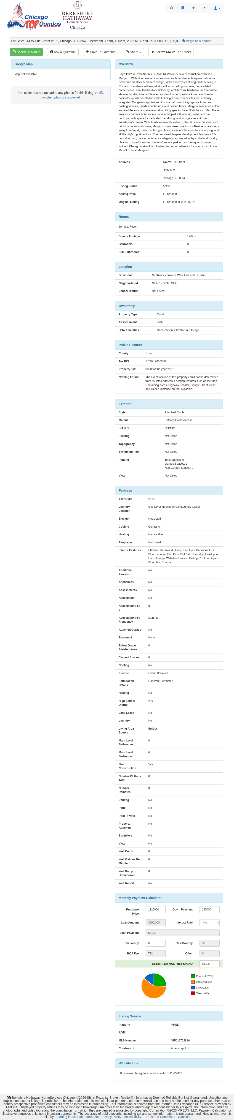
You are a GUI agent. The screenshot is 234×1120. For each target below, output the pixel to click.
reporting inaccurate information (77, 1117)
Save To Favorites (101, 52)
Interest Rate (184, 922)
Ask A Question (63, 52)
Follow (171, 52)
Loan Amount (130, 922)
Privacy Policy (111, 1117)
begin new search (198, 41)
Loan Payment (129, 933)
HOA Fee (133, 953)
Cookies (184, 1117)
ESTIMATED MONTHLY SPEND (172, 963)
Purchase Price (132, 911)
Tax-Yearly (132, 943)
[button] (217, 8)
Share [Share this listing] (133, 52)
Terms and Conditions (159, 1117)
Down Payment (183, 909)
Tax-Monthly (184, 943)
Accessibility (132, 1117)
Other (189, 953)
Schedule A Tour (26, 52)
